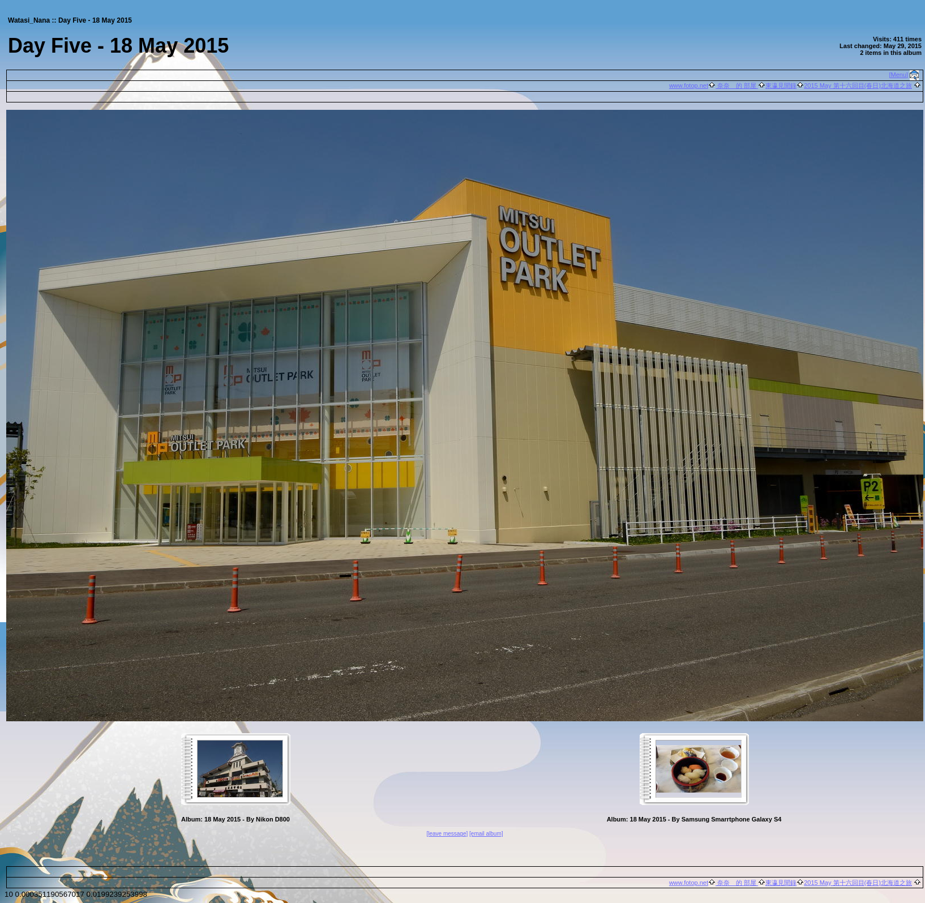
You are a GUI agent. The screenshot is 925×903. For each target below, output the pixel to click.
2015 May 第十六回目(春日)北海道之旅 (858, 85)
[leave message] (447, 834)
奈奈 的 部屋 (737, 85)
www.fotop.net (688, 85)
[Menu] (899, 74)
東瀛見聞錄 (780, 85)
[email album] (486, 834)
